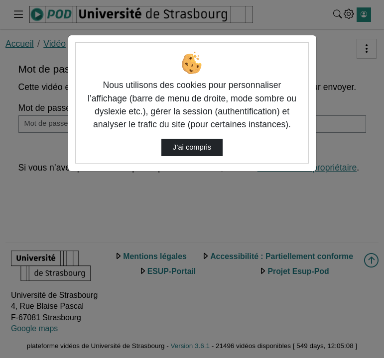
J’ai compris (192, 147)
